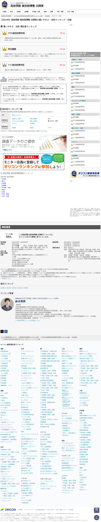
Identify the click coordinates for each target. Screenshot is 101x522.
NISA (2, 395)
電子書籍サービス (27, 444)
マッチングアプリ (67, 470)
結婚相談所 (65, 463)
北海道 (4, 179)
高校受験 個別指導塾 (47, 380)
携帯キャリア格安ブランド (88, 354)
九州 (17, 462)
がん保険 (3, 380)
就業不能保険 (83, 449)
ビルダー (5, 491)
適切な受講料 (33, 118)
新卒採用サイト (67, 394)
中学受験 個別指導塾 (47, 397)
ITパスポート (51, 456)
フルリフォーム (7, 476)
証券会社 (5, 398)
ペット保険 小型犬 (85, 425)
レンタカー (24, 400)
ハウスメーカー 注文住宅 (8, 486)
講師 (49, 118)
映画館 (64, 478)
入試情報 (32, 123)
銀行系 (4, 422)
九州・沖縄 (5, 196)
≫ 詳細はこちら (6, 278)
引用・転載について (61, 509)
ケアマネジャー (54, 454)
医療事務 (48, 447)
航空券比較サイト (27, 486)
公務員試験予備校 (46, 468)
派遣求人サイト (67, 385)
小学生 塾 (43, 407)
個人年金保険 (83, 462)
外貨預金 (3, 412)
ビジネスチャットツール (69, 421)
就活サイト (65, 354)
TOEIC (44, 451)
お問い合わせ (50, 509)
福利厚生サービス (27, 468)
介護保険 (82, 457)
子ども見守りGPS (27, 473)
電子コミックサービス (28, 446)
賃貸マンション (6, 471)
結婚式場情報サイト (68, 468)
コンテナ (25, 390)
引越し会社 (24, 395)
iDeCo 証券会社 (6, 405)
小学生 (55, 419)
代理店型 (5, 356)
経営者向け (66, 428)
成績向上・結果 (16, 118)
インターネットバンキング (9, 410)
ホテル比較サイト (27, 488)
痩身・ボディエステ (68, 448)
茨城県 (14, 127)
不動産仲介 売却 (6, 449)
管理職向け (66, 430)
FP (43, 447)
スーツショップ (84, 400)
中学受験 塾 (44, 392)
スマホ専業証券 (6, 403)
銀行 (3, 400)
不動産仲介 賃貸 (6, 467)
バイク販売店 (25, 422)
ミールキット (25, 371)
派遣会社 (64, 380)
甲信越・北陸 (6, 187)
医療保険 (3, 378)
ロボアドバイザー (6, 442)
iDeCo (81, 482)
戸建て (13, 452)
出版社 (25, 453)
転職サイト (65, 361)
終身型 (83, 432)
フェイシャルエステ (68, 445)
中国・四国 (5, 194)
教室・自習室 (33, 121)
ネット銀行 (4, 408)
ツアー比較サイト (27, 495)
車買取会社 (24, 407)
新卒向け (66, 435)
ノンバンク (11, 422)
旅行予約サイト (26, 481)
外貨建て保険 (83, 454)
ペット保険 (4, 373)
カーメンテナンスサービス (29, 434)
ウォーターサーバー (27, 351)
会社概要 (20, 509)
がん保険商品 (83, 444)
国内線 (25, 493)
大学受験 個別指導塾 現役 (48, 356)
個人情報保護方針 (40, 509)
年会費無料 (5, 429)
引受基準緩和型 (86, 435)
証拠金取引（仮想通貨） (10, 439)
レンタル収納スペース (30, 388)
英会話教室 (43, 439)
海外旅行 (32, 483)
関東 (74, 480)
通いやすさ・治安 (77, 128)
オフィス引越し (26, 461)
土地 (17, 452)
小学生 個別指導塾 (46, 412)
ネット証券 (4, 393)
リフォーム (4, 474)
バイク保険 (4, 358)
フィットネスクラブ (46, 481)
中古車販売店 (25, 412)
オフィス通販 (25, 463)
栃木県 (32, 127)
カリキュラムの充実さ (18, 121)
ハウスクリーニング (27, 361)
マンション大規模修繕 (8, 464)
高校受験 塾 (44, 368)
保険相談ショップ (6, 385)
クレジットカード (6, 425)
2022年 (14, 288)
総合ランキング (16, 115)
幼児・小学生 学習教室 (47, 424)
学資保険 (3, 383)
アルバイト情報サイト (69, 358)
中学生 (49, 419)
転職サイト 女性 (67, 363)
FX (1, 417)
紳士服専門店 (83, 398)
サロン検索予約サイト (69, 450)
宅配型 (25, 392)
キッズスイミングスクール (48, 486)
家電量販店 (83, 393)
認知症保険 (83, 452)
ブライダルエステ (67, 443)
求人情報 (70, 509)
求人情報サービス (67, 388)
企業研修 (64, 425)
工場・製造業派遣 (67, 383)
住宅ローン (4, 415)
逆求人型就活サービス (69, 356)
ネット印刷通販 (67, 418)
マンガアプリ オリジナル (29, 456)
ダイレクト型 (6, 354)
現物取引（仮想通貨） (9, 437)
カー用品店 (83, 403)
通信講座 (43, 444)
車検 (22, 431)
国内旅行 (25, 483)
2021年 (20, 288)
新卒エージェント (67, 398)
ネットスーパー (26, 375)
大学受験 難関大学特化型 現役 (50, 361)
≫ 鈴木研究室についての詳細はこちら (27, 320)
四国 (82, 371)
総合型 (25, 449)
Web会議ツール (67, 423)
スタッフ (14, 123)
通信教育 (43, 417)
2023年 (8, 288)
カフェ (23, 436)
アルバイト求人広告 (68, 408)
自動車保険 (4, 351)
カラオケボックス (67, 490)
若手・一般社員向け (69, 433)
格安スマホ (91, 361)
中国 (96, 368)
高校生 (44, 419)
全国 (73, 488)
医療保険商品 (83, 430)
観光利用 (25, 503)
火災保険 (3, 368)
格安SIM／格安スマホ (86, 358)
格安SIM (83, 361)
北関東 (4, 183)
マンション (5, 452)
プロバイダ (83, 363)
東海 (3, 190)
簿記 (47, 449)
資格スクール (44, 459)
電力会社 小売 (25, 471)
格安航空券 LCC (26, 490)
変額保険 (82, 464)
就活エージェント (67, 351)
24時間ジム (44, 484)
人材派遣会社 (66, 405)
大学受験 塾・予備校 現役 (48, 351)
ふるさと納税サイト (27, 383)
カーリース (24, 405)
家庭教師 (43, 422)
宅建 (43, 449)
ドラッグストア (84, 395)
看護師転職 (65, 371)
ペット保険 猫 (83, 427)
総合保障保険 (83, 459)
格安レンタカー (26, 402)
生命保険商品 (83, 437)
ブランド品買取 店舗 (27, 458)
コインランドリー (27, 363)
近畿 (3, 192)
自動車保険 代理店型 (86, 418)
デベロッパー (6, 501)
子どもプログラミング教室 (48, 473)
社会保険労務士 (52, 451)
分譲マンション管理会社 (8, 459)
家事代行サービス (27, 358)
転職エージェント (67, 368)
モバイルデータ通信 (85, 356)
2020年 (26, 288)
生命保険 (3, 375)
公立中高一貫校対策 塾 (47, 402)
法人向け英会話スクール (48, 471)
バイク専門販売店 (28, 424)
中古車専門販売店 (28, 414)
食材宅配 (24, 366)
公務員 (44, 456)
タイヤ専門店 (83, 405)
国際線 (30, 493)
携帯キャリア (83, 351)
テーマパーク (66, 493)
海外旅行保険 (5, 371)
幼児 (43, 437)
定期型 (89, 432)
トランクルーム (26, 385)
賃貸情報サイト (6, 469)
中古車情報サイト (27, 410)
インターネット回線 (85, 375)
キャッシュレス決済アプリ (9, 432)
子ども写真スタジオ (27, 441)
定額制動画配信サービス (29, 439)
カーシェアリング (27, 397)
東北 (3, 181)
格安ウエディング (67, 460)
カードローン (5, 420)
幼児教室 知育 (44, 427)
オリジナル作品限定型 (30, 451)
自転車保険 (4, 366)
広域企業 (84, 373)
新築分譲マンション (7, 481)
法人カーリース (67, 416)
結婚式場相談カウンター (69, 465)
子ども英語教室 (45, 434)
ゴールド (13, 429)
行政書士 (44, 454)
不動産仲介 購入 (6, 454)
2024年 (3, 288)
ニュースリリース (29, 509)
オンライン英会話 (46, 442)
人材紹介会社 (66, 401)
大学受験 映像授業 (46, 366)
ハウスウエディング (68, 458)
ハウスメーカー (7, 498)
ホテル (23, 498)
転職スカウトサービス (69, 366)
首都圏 (4, 185)
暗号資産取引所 (6, 434)
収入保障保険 (85, 442)
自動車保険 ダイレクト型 (87, 415)
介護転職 (64, 373)
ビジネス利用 (27, 500)
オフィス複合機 (26, 466)
